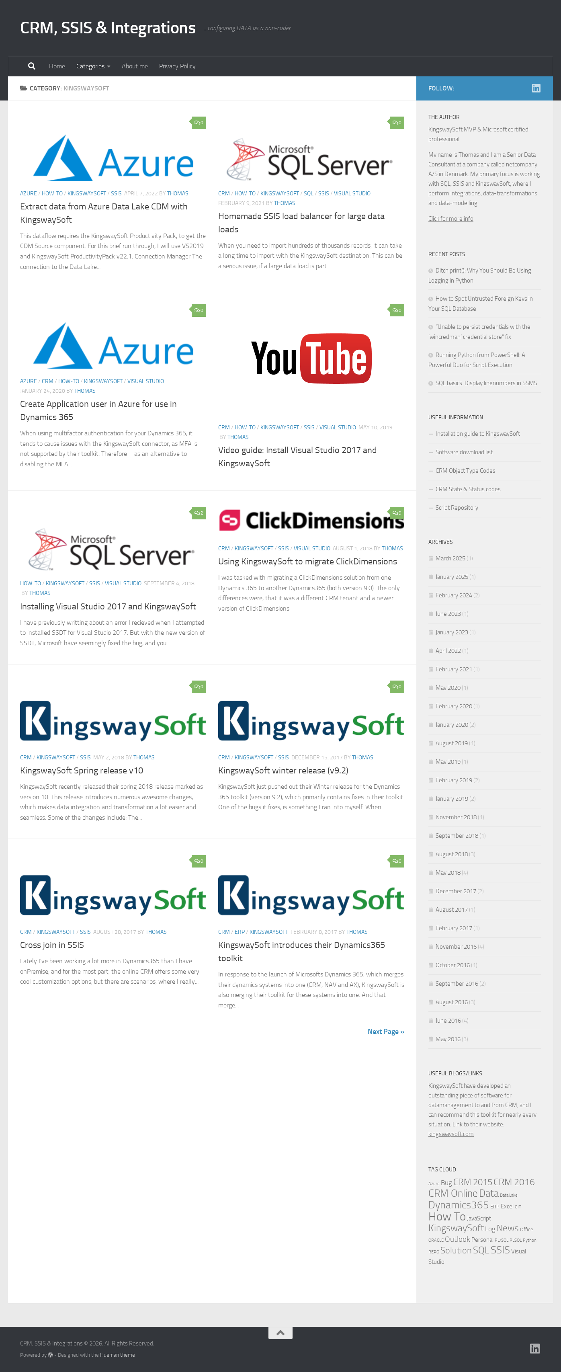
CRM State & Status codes (468, 489)
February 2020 (454, 706)
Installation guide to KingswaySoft (478, 433)
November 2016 (456, 946)
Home (57, 66)
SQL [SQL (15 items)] (481, 1250)
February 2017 (454, 928)
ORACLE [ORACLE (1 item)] (436, 1240)
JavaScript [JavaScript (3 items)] (479, 1218)
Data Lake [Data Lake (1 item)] (509, 1195)
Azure (28, 193)
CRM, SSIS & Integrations (108, 28)
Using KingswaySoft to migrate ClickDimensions (307, 561)
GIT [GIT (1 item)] (518, 1207)
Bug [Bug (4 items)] (446, 1183)
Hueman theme (117, 1355)
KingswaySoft (87, 193)
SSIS (116, 193)
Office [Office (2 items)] (526, 1229)
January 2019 (452, 798)
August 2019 (452, 743)
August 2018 (452, 854)
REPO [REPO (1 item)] (433, 1252)
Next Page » (386, 1031)
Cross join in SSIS (52, 945)
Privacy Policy (177, 66)
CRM (224, 193)
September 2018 (457, 835)
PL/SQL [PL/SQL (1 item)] (501, 1240)
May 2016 (448, 1039)
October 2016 (453, 965)
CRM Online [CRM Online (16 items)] (453, 1193)
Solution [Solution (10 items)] (456, 1250)
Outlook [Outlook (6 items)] (457, 1239)
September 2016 (457, 983)
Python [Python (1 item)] (529, 1240)
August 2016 (452, 1002)
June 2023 (448, 613)
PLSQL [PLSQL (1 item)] (516, 1240)
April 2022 (448, 650)
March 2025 (450, 558)
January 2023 (452, 632)
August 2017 (452, 909)
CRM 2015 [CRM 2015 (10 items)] (472, 1182)
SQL (308, 193)
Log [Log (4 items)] (490, 1229)
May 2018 (448, 872)
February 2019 (454, 780)
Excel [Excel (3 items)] (507, 1206)
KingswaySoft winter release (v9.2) (283, 770)
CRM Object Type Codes (465, 470)
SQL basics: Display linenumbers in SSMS (486, 383)
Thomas (177, 193)
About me (135, 66)
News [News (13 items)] (508, 1228)
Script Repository (457, 507)
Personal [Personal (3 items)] (482, 1239)
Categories (90, 66)
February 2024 (454, 595)
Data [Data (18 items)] (489, 1193)
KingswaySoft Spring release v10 (81, 770)
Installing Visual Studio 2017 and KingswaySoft (108, 606)
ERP (240, 932)
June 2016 (448, 1020)
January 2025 (452, 576)
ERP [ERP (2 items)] (495, 1207)
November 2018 (456, 817)
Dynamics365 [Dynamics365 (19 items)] (458, 1205)
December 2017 (456, 891)
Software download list (464, 452)
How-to (52, 193)
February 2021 (454, 669)
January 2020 (452, 724)
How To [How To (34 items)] (447, 1217)
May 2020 (448, 687)
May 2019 (448, 761)
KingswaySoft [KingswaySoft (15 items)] (456, 1228)
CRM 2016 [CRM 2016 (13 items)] (514, 1181)
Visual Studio (352, 193)
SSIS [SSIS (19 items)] (500, 1250)
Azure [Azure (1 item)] (434, 1183)
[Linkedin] (536, 88)
